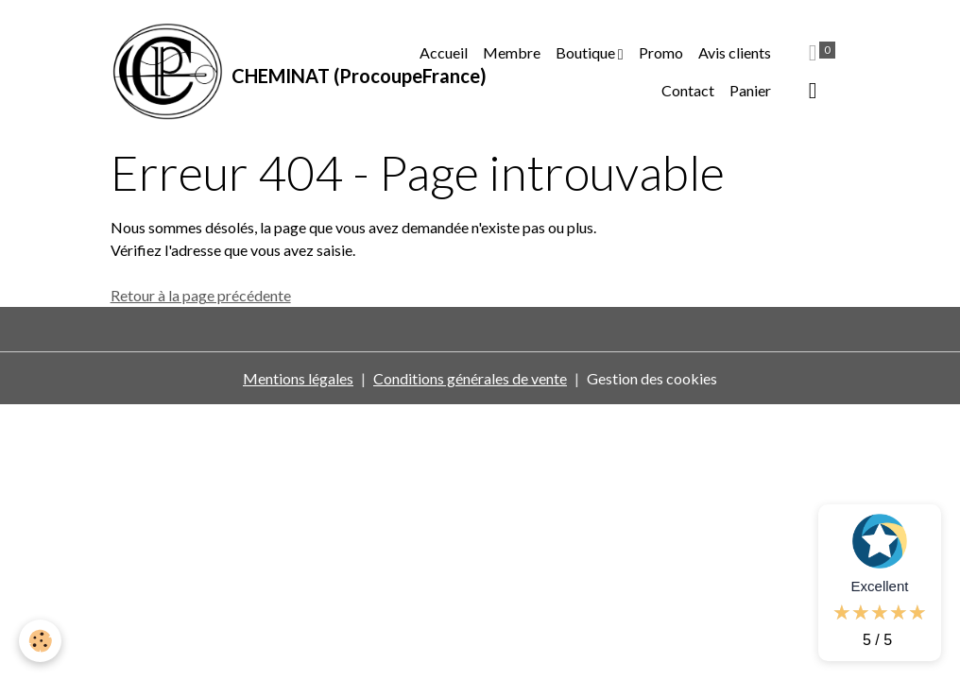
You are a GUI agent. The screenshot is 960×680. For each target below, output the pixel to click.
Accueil (444, 52)
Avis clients (734, 52)
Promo (661, 52)
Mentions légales (298, 378)
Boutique (587, 52)
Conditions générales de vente (470, 378)
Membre (511, 52)
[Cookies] (40, 641)
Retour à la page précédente (201, 295)
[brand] (253, 71)
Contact (687, 90)
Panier (750, 90)
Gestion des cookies (652, 378)
